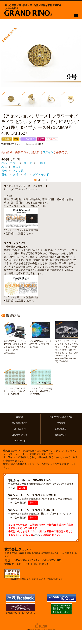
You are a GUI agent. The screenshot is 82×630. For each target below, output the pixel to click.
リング (28, 163)
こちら (36, 534)
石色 (4, 167)
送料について (61, 435)
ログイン (47, 152)
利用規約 (61, 423)
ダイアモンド (41, 174)
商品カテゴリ (9, 163)
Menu (76, 14)
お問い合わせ (61, 429)
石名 (4, 174)
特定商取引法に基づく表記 (61, 417)
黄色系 (17, 167)
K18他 (41, 163)
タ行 (15, 174)
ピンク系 (18, 170)
